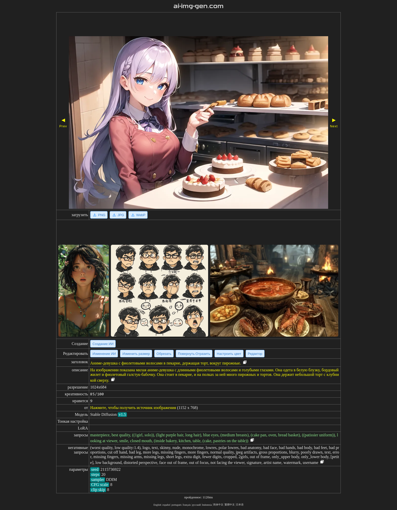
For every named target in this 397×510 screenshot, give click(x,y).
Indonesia (207, 504)
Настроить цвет (229, 354)
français (187, 504)
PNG (98, 215)
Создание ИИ (102, 344)
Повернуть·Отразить (194, 354)
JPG (118, 215)
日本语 (240, 504)
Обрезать (163, 354)
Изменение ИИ (104, 354)
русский (196, 504)
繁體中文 (230, 504)
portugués (176, 504)
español (166, 504)
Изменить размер (136, 354)
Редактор (255, 354)
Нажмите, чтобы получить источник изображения (133, 407)
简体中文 (218, 504)
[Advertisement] (184, 24)
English (157, 504)
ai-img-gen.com (198, 6)
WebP (138, 215)
